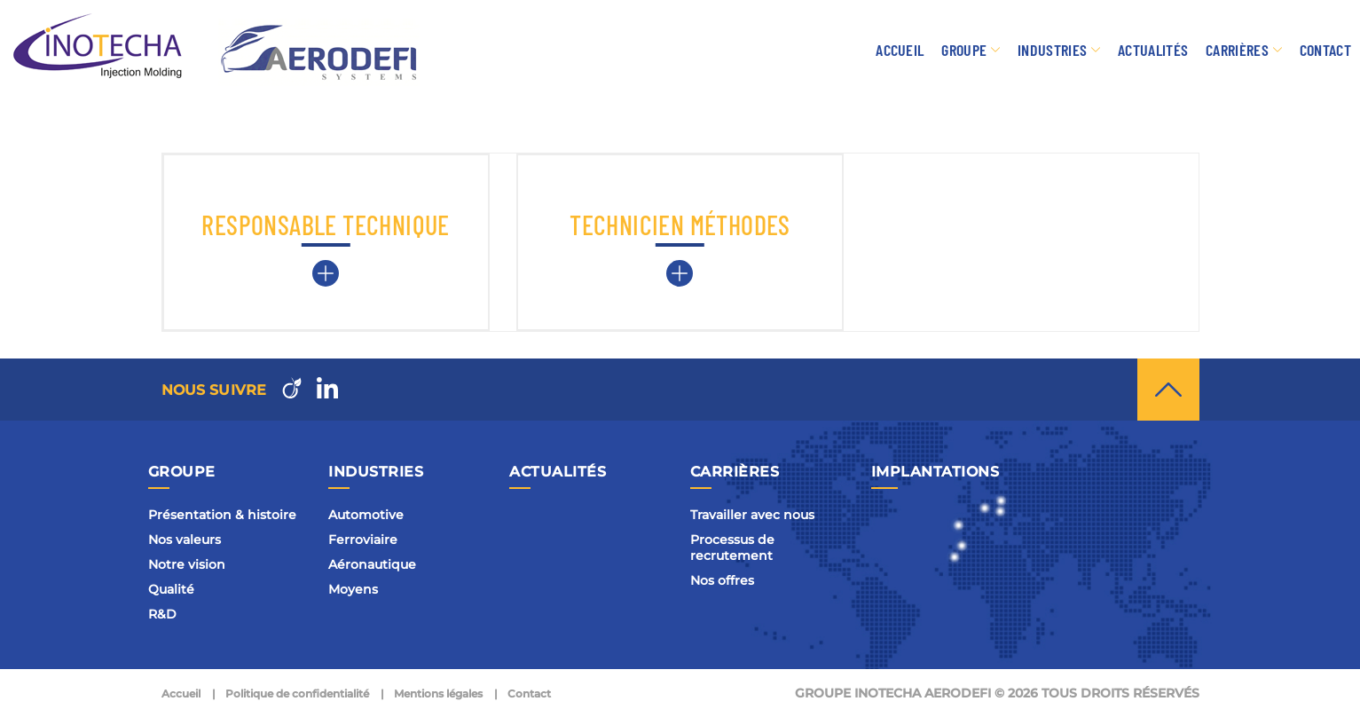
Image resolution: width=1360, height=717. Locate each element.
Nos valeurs (184, 540)
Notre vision (186, 564)
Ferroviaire (362, 540)
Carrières (1237, 49)
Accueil (900, 49)
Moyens (353, 589)
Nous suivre (214, 390)
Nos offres (722, 580)
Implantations (935, 471)
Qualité (171, 589)
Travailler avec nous (752, 515)
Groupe (964, 49)
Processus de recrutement (732, 547)
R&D (162, 614)
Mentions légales (438, 693)
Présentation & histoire (222, 515)
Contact (1325, 49)
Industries (1052, 49)
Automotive (366, 515)
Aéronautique (372, 564)
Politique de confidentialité (297, 693)
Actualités (1153, 49)
